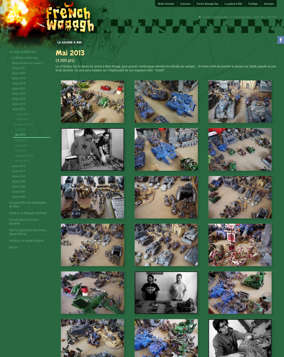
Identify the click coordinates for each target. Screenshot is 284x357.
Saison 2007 (18, 191)
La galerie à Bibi (220, 17)
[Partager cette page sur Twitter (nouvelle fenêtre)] (163, 288)
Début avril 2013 (24, 124)
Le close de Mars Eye (240, 17)
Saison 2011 (18, 171)
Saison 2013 (259, 17)
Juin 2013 (20, 140)
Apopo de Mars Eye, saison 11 (28, 62)
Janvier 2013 (22, 114)
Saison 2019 (18, 78)
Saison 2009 (18, 181)
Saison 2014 (18, 103)
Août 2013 (20, 150)
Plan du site (38, 339)
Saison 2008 (18, 186)
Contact (51, 339)
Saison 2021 (18, 68)
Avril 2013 (20, 129)
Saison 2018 (18, 83)
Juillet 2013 (21, 145)
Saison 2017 (18, 88)
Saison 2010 (18, 176)
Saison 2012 (18, 166)
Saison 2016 (18, 93)
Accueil (206, 17)
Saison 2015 (18, 98)
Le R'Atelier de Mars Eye (25, 57)
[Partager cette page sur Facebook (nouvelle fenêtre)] (169, 288)
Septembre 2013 (24, 155)
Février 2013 (22, 119)
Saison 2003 (18, 196)
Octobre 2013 (22, 160)
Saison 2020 (18, 73)
